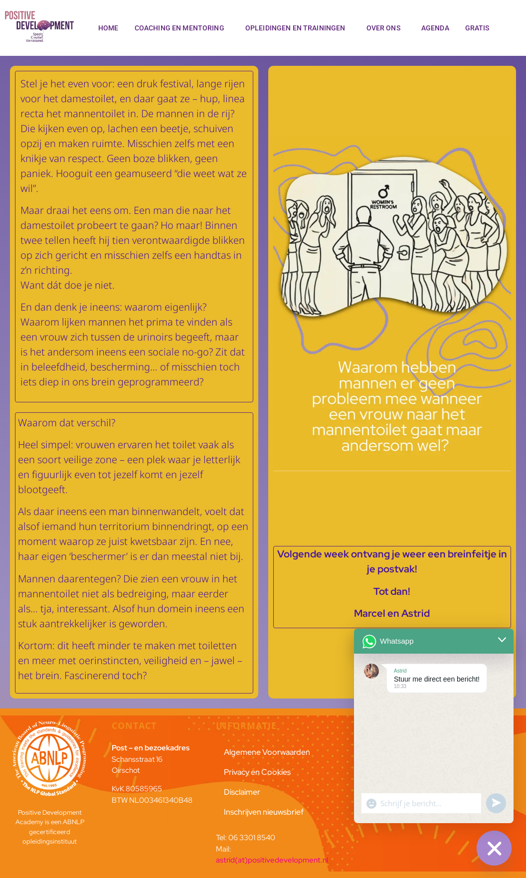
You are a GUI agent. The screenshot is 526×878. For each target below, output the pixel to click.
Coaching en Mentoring (182, 28)
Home (108, 28)
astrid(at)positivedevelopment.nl (272, 860)
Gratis (480, 28)
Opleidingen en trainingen (298, 28)
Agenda (435, 28)
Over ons (385, 28)
